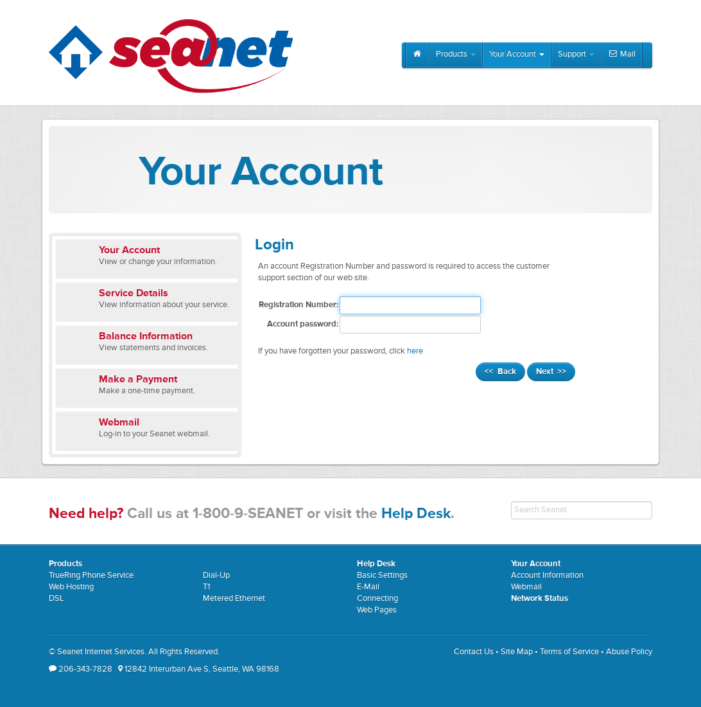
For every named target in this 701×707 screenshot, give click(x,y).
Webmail (526, 587)
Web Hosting (71, 587)
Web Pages (377, 610)
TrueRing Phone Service (91, 575)
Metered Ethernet (234, 599)
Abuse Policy (629, 652)
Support (576, 54)
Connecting (377, 599)
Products (456, 54)
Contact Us (474, 652)
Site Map (517, 652)
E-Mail (368, 587)
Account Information (547, 575)
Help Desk (416, 513)
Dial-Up (216, 575)
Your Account (516, 54)
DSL (56, 599)
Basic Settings (382, 575)
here (415, 351)
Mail (622, 54)
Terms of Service (569, 652)
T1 (206, 587)
